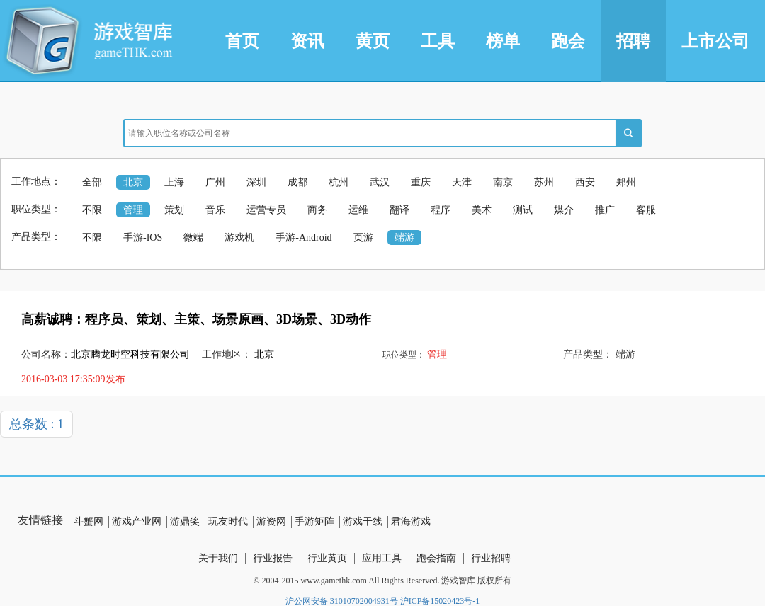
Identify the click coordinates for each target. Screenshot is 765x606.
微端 (193, 237)
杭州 (338, 182)
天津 (462, 182)
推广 (605, 210)
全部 (92, 182)
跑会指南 (436, 558)
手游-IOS (142, 237)
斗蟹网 (88, 521)
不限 (92, 210)
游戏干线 (362, 521)
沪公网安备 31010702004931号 (341, 601)
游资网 (271, 521)
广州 (215, 182)
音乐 (215, 210)
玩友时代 (228, 521)
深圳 (256, 182)
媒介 (564, 210)
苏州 (544, 182)
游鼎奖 (185, 521)
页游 (363, 237)
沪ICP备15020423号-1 (440, 601)
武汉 (380, 182)
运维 (358, 210)
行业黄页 (327, 558)
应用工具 (382, 558)
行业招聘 (491, 558)
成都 (297, 182)
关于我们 (218, 558)
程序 (440, 210)
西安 (585, 182)
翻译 (399, 210)
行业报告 (273, 558)
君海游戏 (411, 521)
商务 (317, 210)
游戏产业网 (137, 521)
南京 (503, 182)
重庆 (421, 182)
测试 (523, 210)
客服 (646, 210)
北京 (133, 182)
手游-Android (304, 237)
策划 (174, 210)
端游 (404, 237)
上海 (174, 182)
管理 (133, 210)
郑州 (626, 182)
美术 (482, 210)
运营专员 (266, 210)
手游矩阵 (314, 521)
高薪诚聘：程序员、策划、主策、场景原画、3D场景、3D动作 (196, 319)
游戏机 (239, 237)
